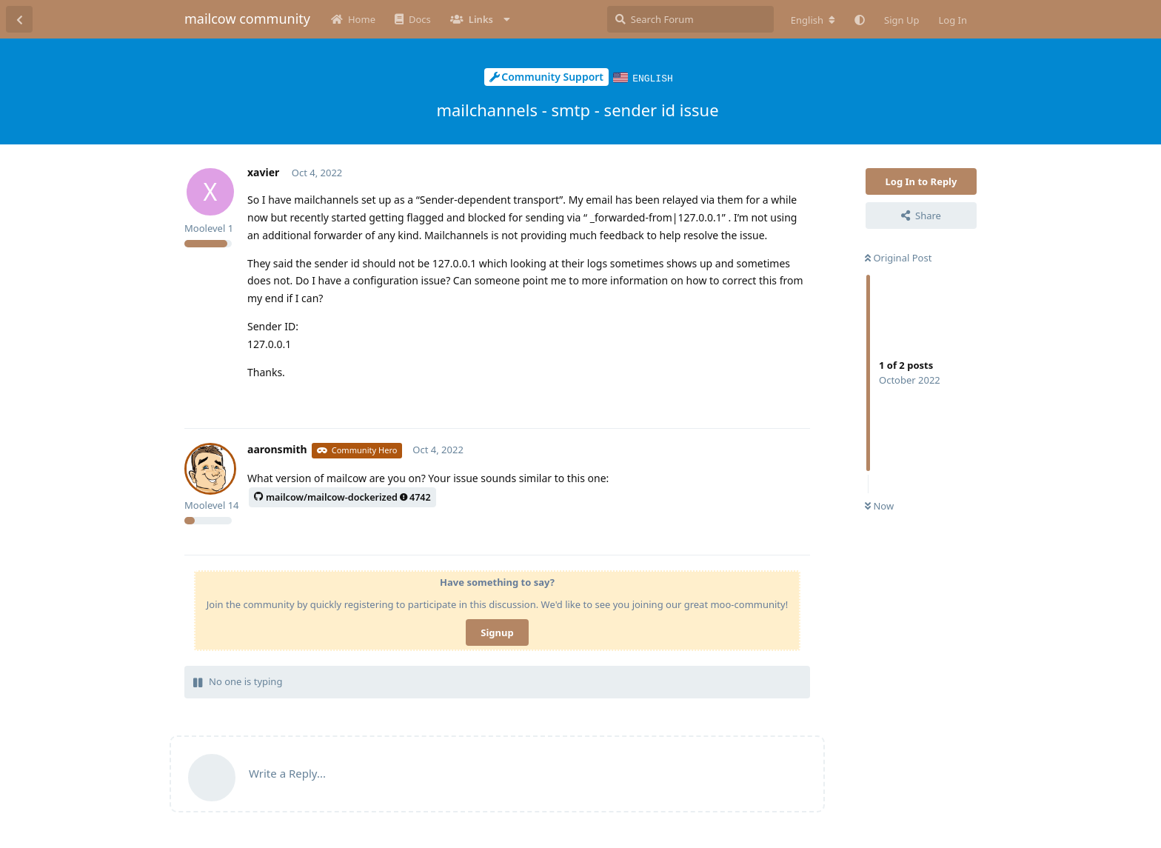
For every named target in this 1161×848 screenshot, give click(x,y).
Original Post (898, 257)
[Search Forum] (690, 19)
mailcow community (247, 18)
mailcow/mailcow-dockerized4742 (342, 496)
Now (879, 505)
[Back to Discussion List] (19, 19)
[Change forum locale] (813, 20)
